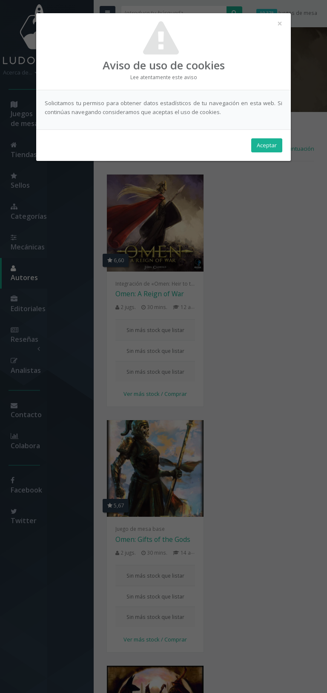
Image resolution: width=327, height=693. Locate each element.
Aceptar (267, 145)
